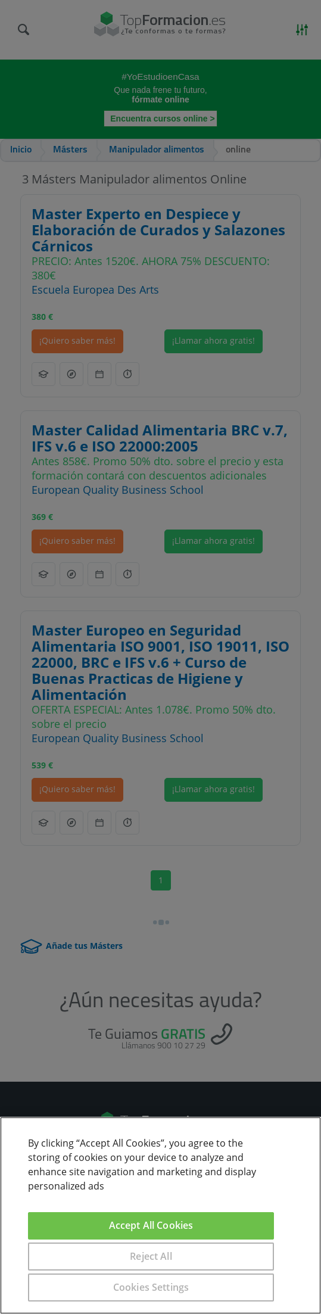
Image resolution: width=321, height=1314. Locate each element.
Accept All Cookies (151, 1225)
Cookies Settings (151, 1287)
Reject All (151, 1256)
